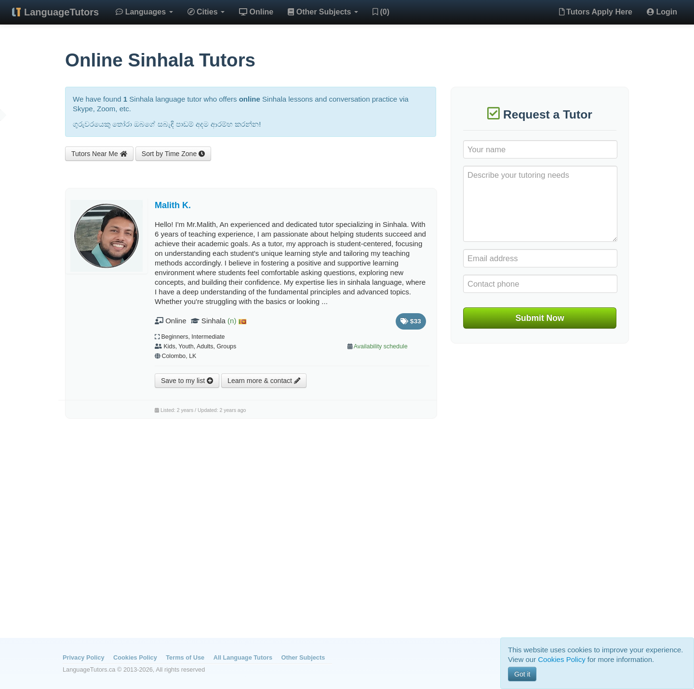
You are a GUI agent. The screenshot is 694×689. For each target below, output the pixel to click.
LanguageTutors (61, 12)
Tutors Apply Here (595, 12)
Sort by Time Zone (173, 154)
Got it (522, 674)
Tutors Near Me (99, 154)
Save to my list (187, 380)
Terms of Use (185, 657)
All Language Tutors (243, 657)
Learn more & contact (263, 380)
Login (662, 12)
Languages (144, 12)
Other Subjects (323, 12)
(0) (381, 12)
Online (256, 12)
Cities (206, 12)
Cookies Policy (135, 657)
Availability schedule (381, 346)
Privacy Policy (83, 657)
